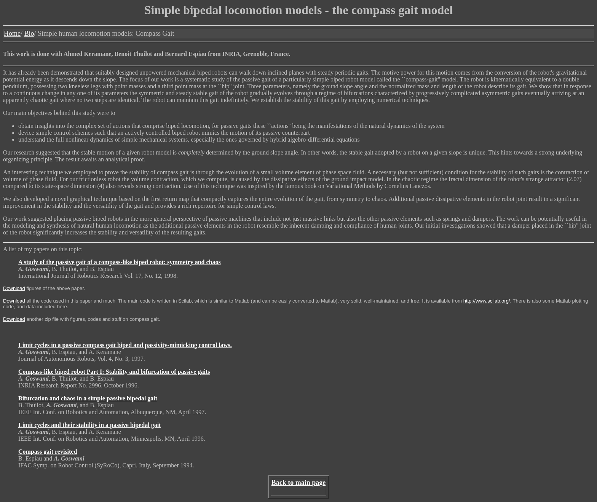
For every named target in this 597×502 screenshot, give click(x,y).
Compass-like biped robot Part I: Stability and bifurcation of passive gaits (114, 371)
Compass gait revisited (47, 451)
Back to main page (298, 482)
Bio (29, 33)
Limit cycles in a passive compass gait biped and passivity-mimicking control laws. (125, 345)
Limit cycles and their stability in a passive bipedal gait (89, 425)
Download (14, 288)
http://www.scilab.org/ (486, 301)
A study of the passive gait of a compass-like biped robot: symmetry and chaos (119, 262)
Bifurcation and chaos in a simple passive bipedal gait (87, 398)
